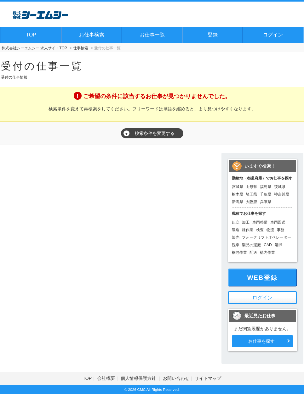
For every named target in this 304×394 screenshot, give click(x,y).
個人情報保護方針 (139, 378)
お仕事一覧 (152, 34)
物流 (270, 230)
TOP (31, 34)
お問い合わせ (176, 378)
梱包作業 (239, 252)
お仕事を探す (261, 341)
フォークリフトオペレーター (266, 237)
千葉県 (265, 194)
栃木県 (237, 194)
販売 (235, 237)
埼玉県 (251, 194)
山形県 (251, 187)
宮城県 (237, 187)
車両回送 (277, 222)
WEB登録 (262, 277)
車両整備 (259, 222)
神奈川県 (281, 194)
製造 (235, 230)
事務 (280, 230)
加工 (246, 222)
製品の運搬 (251, 245)
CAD (268, 245)
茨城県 (279, 187)
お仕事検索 (91, 34)
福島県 (265, 187)
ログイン (273, 34)
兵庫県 (265, 202)
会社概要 (106, 378)
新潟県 (237, 202)
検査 (260, 230)
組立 (235, 222)
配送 (253, 252)
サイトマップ (208, 378)
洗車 (235, 245)
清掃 (278, 245)
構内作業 (267, 252)
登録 (213, 34)
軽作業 (247, 230)
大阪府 (251, 202)
